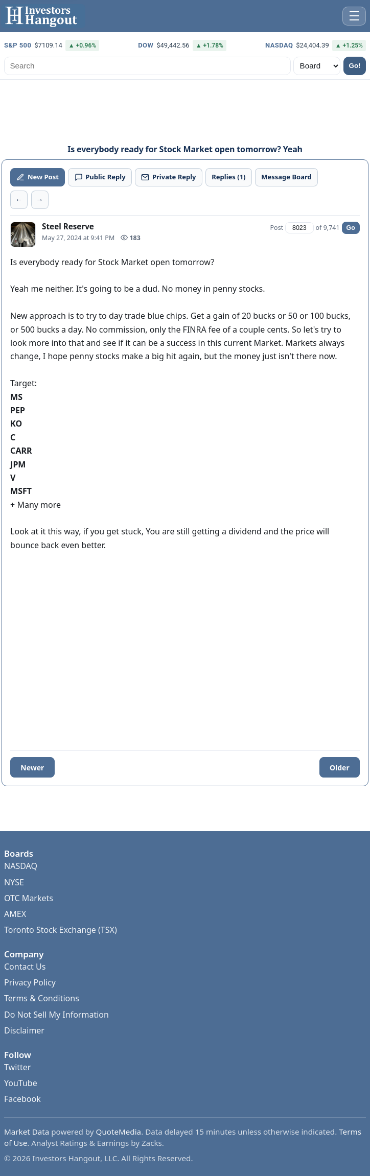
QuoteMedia (119, 1131)
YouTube (20, 1083)
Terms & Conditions (41, 998)
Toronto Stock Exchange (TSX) (60, 929)
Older (340, 767)
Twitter (17, 1067)
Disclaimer (24, 1030)
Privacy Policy (30, 982)
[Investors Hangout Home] (43, 16)
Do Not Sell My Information (56, 1014)
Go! (355, 65)
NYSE (14, 882)
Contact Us (24, 966)
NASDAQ (20, 866)
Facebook (22, 1098)
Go (350, 227)
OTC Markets (28, 898)
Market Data (26, 1131)
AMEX (15, 914)
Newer (32, 767)
